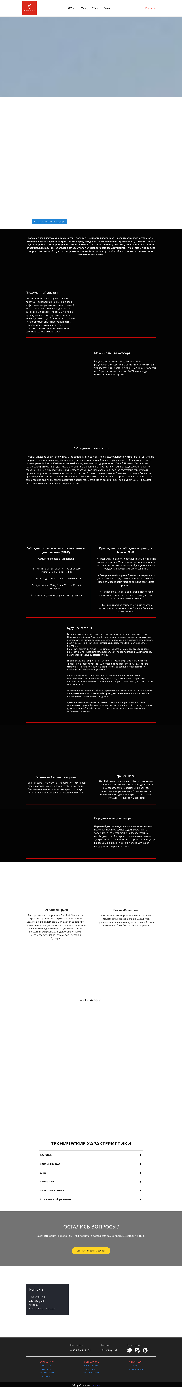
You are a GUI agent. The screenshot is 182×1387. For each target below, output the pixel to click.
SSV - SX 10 (135, 1366)
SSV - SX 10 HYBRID (135, 1369)
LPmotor (95, 1385)
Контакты (150, 8)
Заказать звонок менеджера (49, 221)
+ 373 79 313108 (80, 1350)
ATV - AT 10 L (47, 1376)
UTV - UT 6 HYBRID (91, 1366)
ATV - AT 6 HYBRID (47, 1373)
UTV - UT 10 (91, 1369)
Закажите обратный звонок (91, 1250)
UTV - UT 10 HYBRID (91, 1373)
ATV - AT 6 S (46, 1366)
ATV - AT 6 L (46, 1369)
